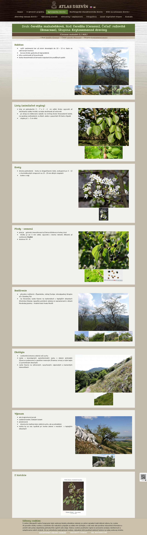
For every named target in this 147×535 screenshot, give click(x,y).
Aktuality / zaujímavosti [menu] (72, 16)
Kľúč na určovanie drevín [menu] (118, 12)
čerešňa (52, 38)
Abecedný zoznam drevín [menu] (26, 16)
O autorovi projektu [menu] (35, 12)
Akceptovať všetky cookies (52, 532)
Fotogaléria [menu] (91, 16)
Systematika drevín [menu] (57, 12)
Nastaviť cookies (78, 532)
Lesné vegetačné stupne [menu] (111, 16)
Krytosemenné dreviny (99, 38)
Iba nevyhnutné (99, 532)
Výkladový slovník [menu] (49, 16)
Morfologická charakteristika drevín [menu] (86, 12)
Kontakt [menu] (129, 16)
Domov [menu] (20, 12)
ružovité (74, 38)
